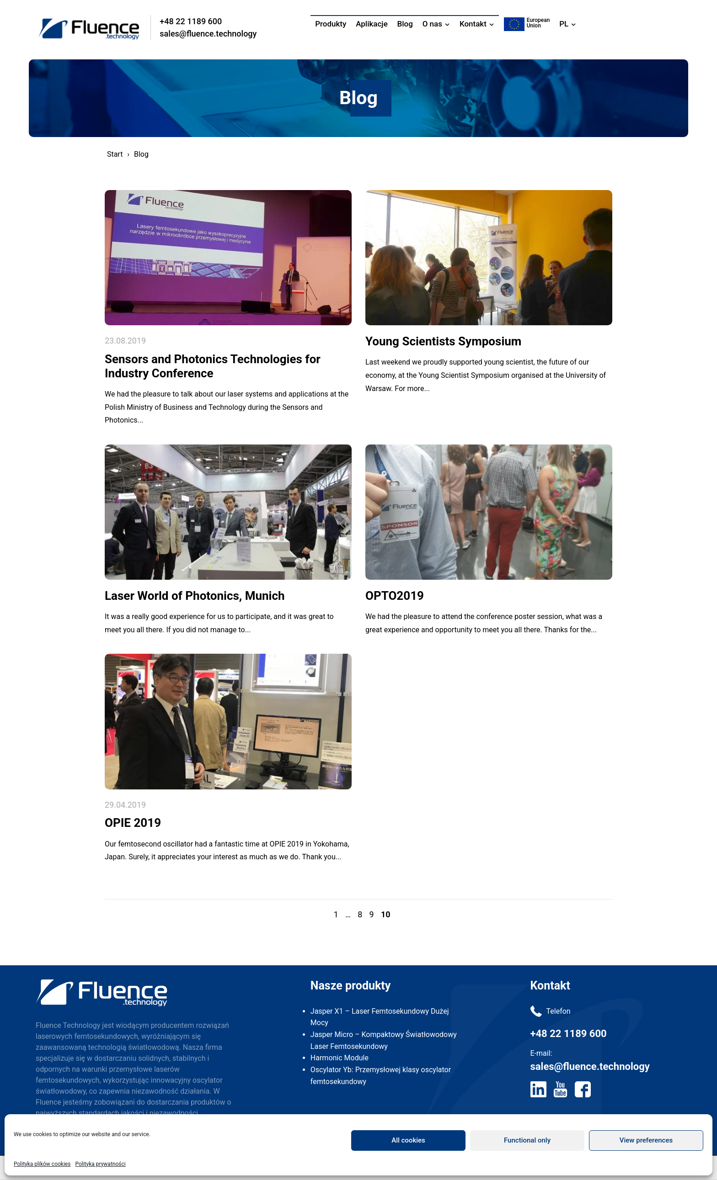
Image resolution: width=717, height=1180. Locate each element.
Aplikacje (372, 23)
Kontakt (473, 23)
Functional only (527, 1140)
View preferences (646, 1140)
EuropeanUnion (538, 23)
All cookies (408, 1140)
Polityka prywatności (100, 1164)
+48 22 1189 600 (192, 21)
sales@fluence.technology (209, 33)
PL (563, 23)
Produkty (330, 23)
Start (115, 154)
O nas (432, 23)
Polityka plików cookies (42, 1164)
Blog (405, 23)
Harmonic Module (339, 1062)
